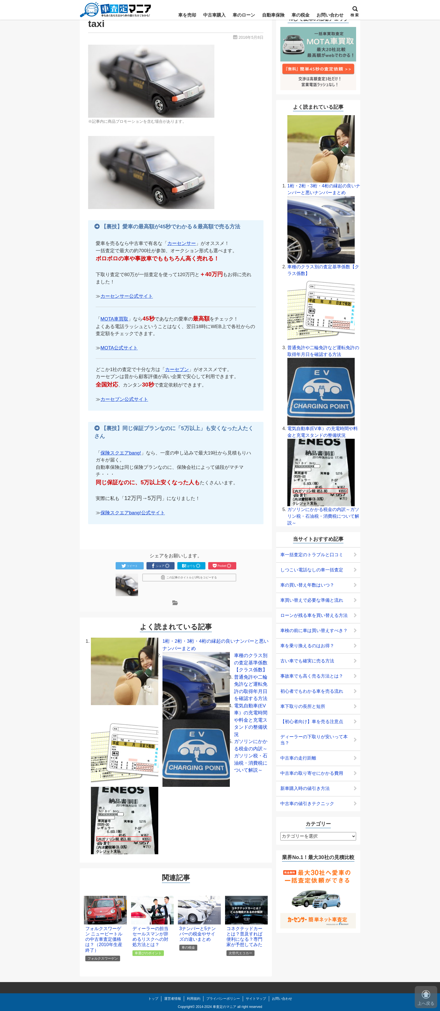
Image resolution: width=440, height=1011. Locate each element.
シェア (160, 566)
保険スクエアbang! (120, 453)
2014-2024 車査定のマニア (216, 1007)
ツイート (130, 566)
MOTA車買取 (114, 319)
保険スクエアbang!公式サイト (132, 512)
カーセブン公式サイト (124, 399)
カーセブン (177, 369)
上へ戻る (426, 998)
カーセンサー (181, 243)
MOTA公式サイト (119, 348)
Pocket (222, 566)
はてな (191, 566)
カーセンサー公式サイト (126, 296)
